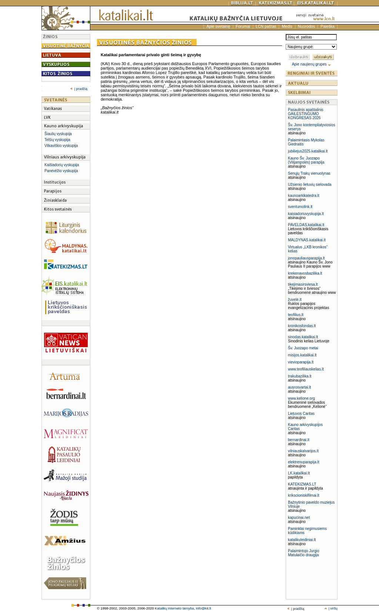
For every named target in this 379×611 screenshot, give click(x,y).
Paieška (328, 26)
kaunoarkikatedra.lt (303, 196)
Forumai (243, 26)
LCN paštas (266, 26)
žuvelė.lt (295, 300)
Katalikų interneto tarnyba (174, 608)
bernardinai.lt (298, 440)
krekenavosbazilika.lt (305, 273)
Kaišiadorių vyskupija (61, 165)
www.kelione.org (301, 398)
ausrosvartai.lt (299, 387)
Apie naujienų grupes (312, 64)
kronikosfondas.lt (302, 326)
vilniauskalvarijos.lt (303, 451)
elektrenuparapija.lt (303, 462)
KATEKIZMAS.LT (302, 484)
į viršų (331, 608)
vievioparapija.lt (300, 362)
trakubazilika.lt (299, 376)
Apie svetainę (218, 26)
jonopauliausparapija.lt (306, 258)
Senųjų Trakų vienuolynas (309, 173)
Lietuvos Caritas (301, 414)
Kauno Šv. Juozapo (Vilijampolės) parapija (306, 160)
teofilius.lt (295, 315)
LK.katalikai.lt (299, 473)
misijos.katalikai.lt (302, 355)
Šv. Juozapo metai (303, 348)
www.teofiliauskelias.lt (306, 369)
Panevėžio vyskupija (61, 171)
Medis (287, 26)
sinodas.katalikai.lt (303, 337)
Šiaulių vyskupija (58, 134)
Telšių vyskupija (57, 140)
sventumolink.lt (300, 207)
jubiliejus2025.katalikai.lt (308, 151)
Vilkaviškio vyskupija (61, 146)
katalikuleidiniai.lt (302, 540)
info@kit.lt (203, 608)
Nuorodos (306, 26)
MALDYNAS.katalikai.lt (307, 240)
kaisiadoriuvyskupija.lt (306, 214)
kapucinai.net (299, 518)
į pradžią (78, 89)
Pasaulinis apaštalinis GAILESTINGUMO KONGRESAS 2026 (305, 114)
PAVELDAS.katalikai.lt (306, 225)
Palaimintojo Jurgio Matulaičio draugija (303, 553)
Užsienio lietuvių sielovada (309, 184)
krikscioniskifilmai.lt (303, 495)
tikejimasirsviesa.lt (303, 284)
